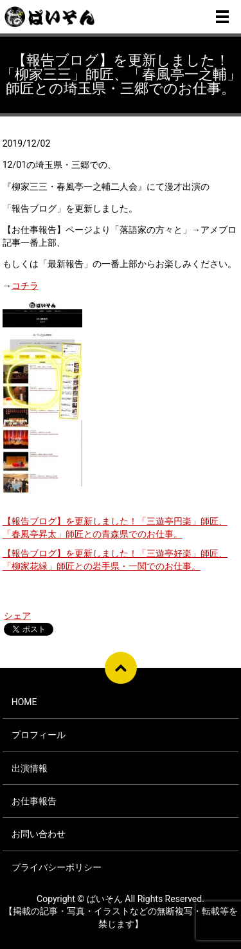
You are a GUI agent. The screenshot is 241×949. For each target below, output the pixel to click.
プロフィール (39, 735)
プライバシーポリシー (57, 867)
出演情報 (30, 768)
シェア (17, 616)
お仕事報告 (34, 801)
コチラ (25, 286)
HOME (24, 702)
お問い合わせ (39, 834)
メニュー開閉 (222, 16)
